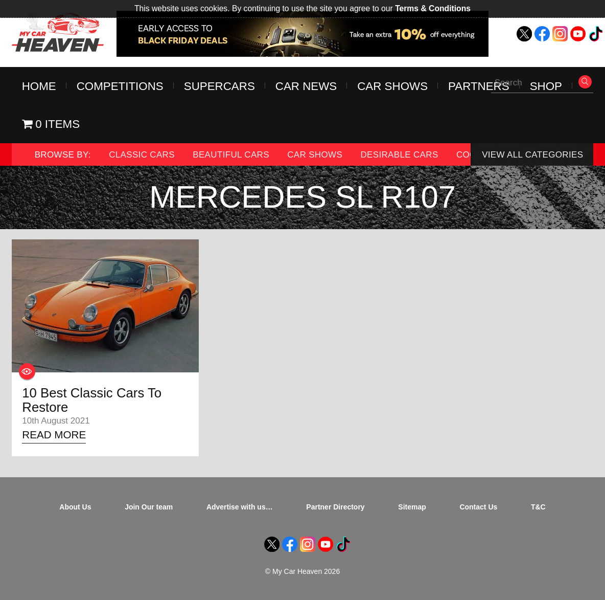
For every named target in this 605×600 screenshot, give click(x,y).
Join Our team (149, 507)
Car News (306, 86)
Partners (478, 86)
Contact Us (478, 507)
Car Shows (392, 86)
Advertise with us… (239, 507)
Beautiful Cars (231, 155)
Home (39, 86)
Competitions (120, 86)
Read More (54, 434)
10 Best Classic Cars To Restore (91, 400)
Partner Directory (335, 507)
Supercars (219, 86)
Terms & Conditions (433, 8)
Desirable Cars (399, 155)
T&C (538, 507)
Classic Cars (142, 155)
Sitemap (412, 507)
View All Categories (532, 155)
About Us (75, 507)
